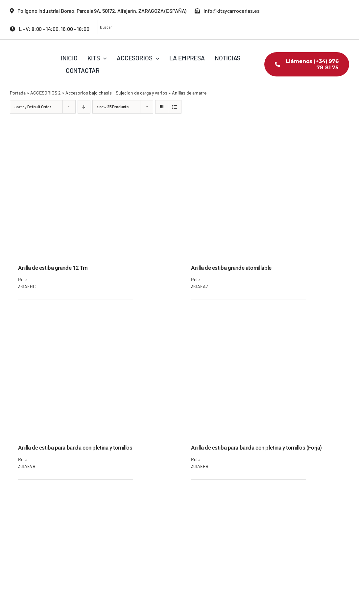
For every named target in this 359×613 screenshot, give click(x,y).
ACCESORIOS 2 (45, 92)
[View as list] (174, 106)
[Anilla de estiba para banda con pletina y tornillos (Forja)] (266, 318)
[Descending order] (84, 107)
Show (113, 106)
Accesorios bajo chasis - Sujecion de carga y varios (116, 92)
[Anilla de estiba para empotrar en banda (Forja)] (93, 497)
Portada (18, 92)
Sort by (32, 106)
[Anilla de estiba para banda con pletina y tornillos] (93, 318)
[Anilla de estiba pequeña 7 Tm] (266, 497)
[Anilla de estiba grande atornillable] (266, 138)
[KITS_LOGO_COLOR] (34, 49)
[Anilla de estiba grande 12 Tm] (93, 138)
